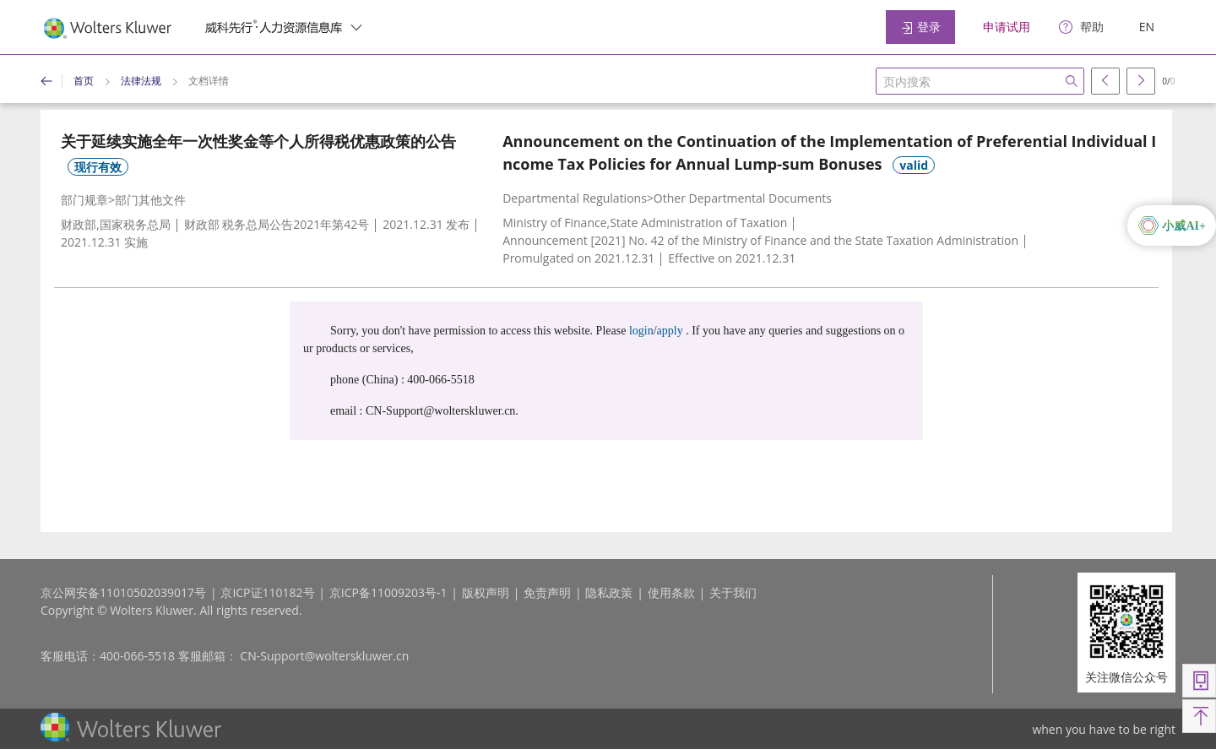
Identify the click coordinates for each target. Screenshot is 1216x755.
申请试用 (1006, 27)
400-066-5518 (137, 656)
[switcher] (356, 27)
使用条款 (671, 592)
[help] (1081, 27)
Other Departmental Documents (743, 198)
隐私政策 (608, 592)
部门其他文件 (150, 200)
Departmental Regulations (574, 198)
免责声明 (547, 592)
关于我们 (733, 592)
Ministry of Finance (554, 223)
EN (1146, 27)
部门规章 (84, 200)
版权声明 (485, 592)
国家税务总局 (135, 224)
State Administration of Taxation (698, 223)
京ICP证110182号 (267, 592)
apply (670, 330)
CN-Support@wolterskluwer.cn (324, 656)
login (641, 330)
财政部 (78, 224)
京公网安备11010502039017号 (123, 592)
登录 (920, 27)
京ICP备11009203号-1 (388, 592)
